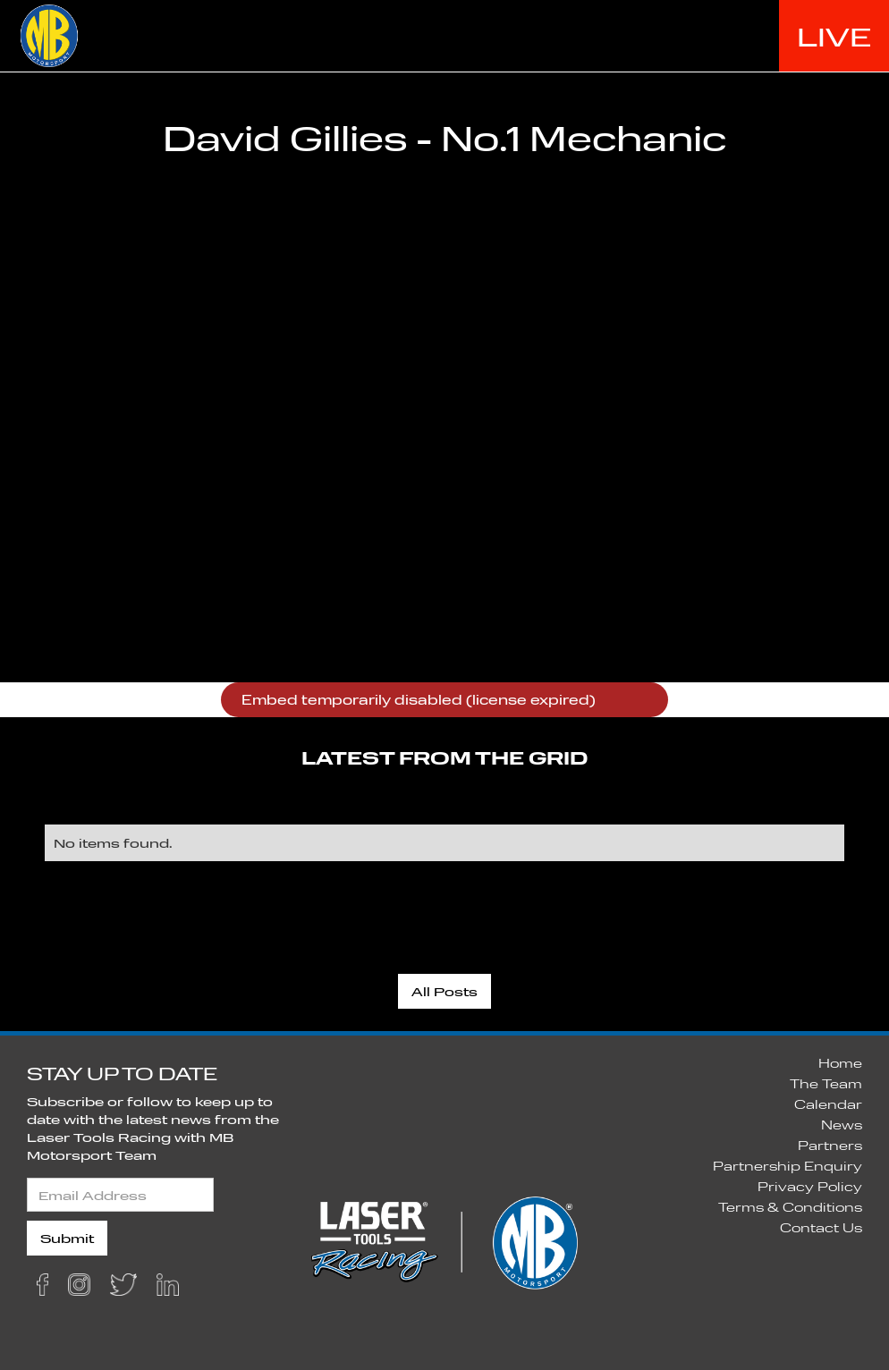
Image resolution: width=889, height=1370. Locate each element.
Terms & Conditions (790, 1206)
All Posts (444, 991)
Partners (830, 1145)
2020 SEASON (569, 35)
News (841, 1124)
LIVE (834, 36)
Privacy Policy (810, 1186)
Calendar (828, 1103)
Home (840, 1062)
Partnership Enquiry (787, 1165)
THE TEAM (715, 35)
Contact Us (821, 1227)
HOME (440, 35)
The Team (826, 1083)
